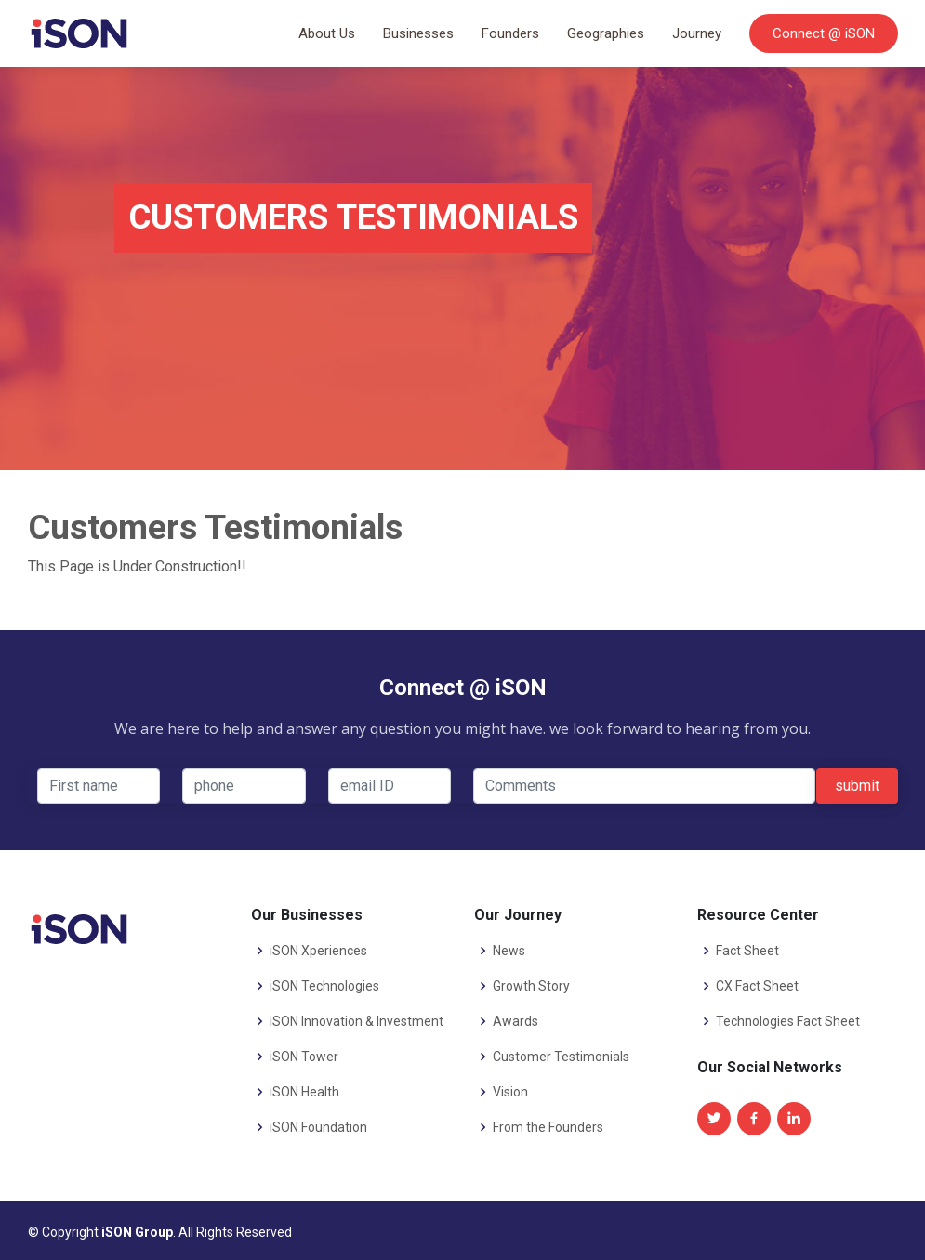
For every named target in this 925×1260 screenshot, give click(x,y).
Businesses (418, 33)
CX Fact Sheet (757, 985)
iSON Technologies (324, 985)
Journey (696, 33)
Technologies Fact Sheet (788, 1021)
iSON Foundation (318, 1127)
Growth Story (531, 985)
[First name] (99, 786)
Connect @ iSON (824, 33)
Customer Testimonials (561, 1056)
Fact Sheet (747, 950)
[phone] (244, 786)
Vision (510, 1091)
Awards (515, 1021)
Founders (510, 33)
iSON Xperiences (318, 950)
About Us (326, 33)
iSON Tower (304, 1056)
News (509, 950)
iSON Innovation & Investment (356, 1021)
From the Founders (548, 1127)
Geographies (605, 33)
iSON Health (304, 1091)
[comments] (644, 786)
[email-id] (390, 786)
